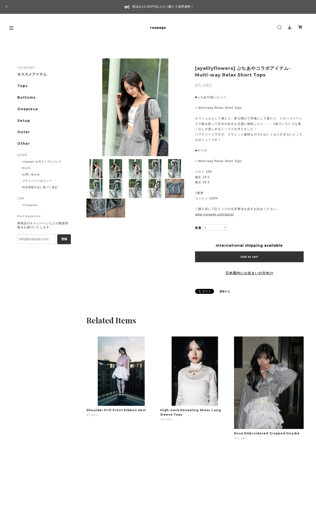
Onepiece (27, 109)
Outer (23, 132)
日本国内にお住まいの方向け (249, 273)
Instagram (30, 205)
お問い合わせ (31, 174)
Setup (23, 121)
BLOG (26, 168)
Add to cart (249, 257)
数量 (198, 228)
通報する (224, 291)
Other (23, 144)
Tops (22, 86)
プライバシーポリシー (37, 181)
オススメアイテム (32, 74)
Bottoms (26, 97)
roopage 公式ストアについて (42, 161)
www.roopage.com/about (214, 214)
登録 (64, 239)
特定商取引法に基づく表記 (40, 187)
